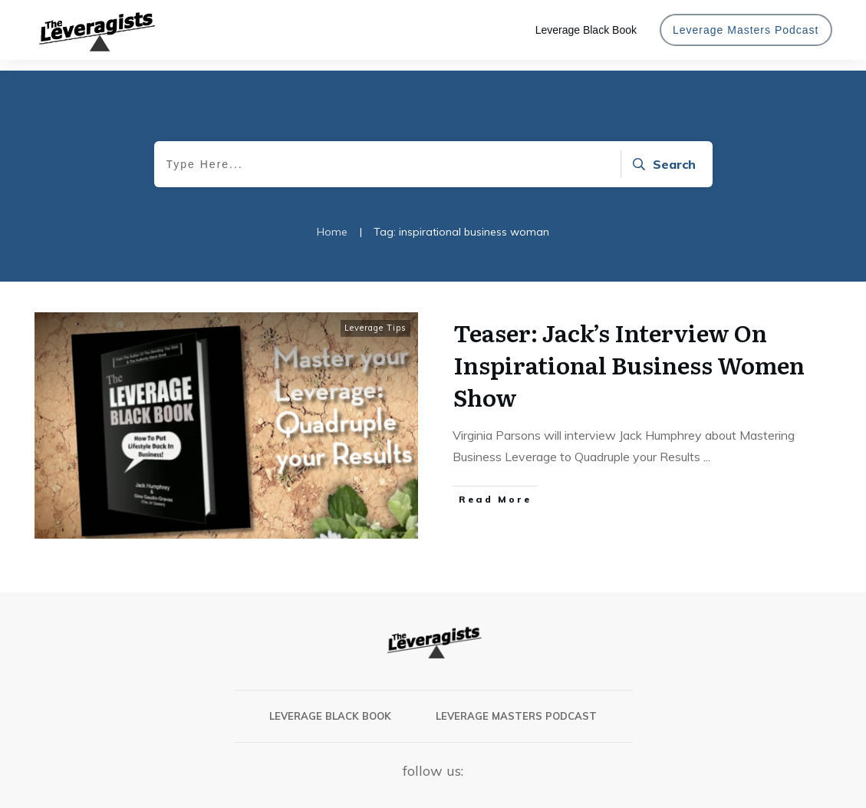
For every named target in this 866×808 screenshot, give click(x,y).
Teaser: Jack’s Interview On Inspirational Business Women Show (629, 354)
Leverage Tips (375, 317)
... (706, 445)
